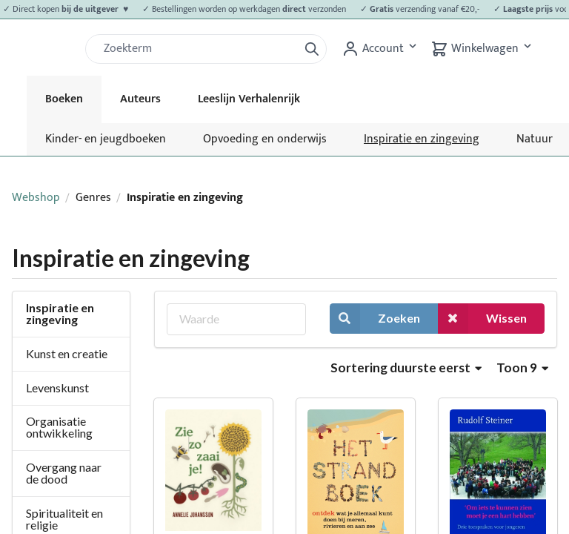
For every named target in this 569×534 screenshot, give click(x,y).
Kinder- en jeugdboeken (105, 139)
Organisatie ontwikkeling (59, 427)
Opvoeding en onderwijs (265, 139)
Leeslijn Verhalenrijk (249, 99)
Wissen (482, 318)
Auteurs (140, 99)
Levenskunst (57, 387)
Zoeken (375, 318)
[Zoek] (198, 49)
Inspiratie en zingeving (421, 139)
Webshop (36, 198)
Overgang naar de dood (64, 473)
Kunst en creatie (66, 353)
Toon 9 (522, 367)
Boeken (64, 99)
